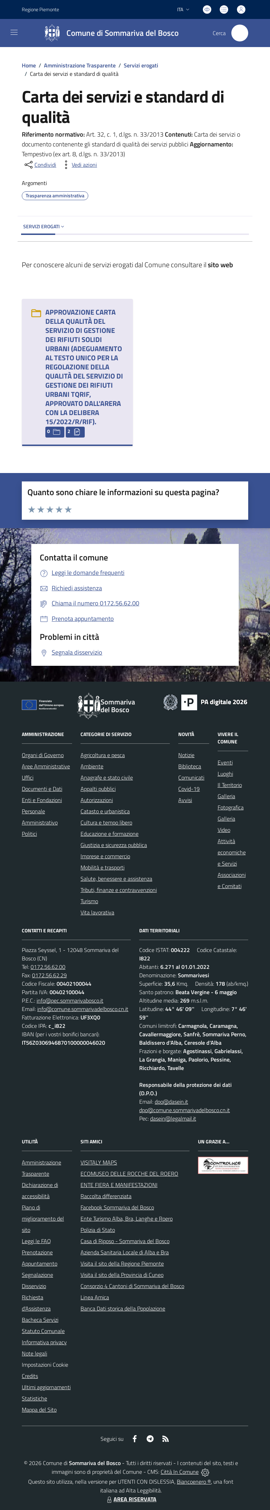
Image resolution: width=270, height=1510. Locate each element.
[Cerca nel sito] (239, 33)
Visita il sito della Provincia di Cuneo (122, 1275)
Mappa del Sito (39, 1409)
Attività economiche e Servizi (232, 852)
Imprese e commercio (105, 856)
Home (29, 65)
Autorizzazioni (97, 800)
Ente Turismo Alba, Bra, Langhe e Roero (127, 1218)
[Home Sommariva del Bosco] (108, 33)
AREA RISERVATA (130, 1499)
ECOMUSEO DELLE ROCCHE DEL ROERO (129, 1173)
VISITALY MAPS (99, 1162)
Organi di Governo (43, 755)
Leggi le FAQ (36, 1241)
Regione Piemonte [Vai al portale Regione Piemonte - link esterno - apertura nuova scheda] (40, 9)
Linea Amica (95, 1297)
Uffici (27, 777)
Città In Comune (180, 1472)
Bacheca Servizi (40, 1319)
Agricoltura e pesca (103, 755)
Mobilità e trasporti (102, 867)
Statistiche (34, 1398)
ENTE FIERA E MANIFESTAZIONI (119, 1185)
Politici (29, 833)
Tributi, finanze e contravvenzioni (119, 890)
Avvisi (185, 800)
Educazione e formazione (110, 833)
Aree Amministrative (46, 766)
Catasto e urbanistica (105, 811)
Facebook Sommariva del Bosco (117, 1207)
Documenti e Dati (42, 788)
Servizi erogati (141, 65)
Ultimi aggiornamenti (46, 1387)
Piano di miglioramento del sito (43, 1218)
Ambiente (92, 766)
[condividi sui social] (40, 164)
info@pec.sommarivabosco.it (70, 1000)
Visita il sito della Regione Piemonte (122, 1263)
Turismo (89, 901)
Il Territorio (230, 785)
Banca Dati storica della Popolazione (123, 1308)
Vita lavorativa (97, 912)
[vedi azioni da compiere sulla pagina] (78, 164)
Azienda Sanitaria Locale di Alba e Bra (125, 1252)
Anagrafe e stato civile (107, 777)
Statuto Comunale (43, 1331)
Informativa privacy (44, 1342)
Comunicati (191, 777)
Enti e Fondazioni (42, 800)
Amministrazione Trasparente (80, 65)
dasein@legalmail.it (173, 1118)
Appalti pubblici (98, 788)
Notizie (186, 755)
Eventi (225, 762)
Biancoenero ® (194, 1481)
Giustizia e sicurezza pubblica (114, 845)
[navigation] (14, 32)
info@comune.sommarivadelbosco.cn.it (82, 1009)
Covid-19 (189, 788)
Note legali (34, 1353)
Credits (30, 1376)
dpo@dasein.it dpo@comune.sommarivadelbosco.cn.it (184, 1105)
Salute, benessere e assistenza (116, 878)
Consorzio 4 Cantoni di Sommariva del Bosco (132, 1286)
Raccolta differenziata (106, 1196)
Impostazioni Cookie (45, 1364)
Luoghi (225, 773)
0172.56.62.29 (49, 975)
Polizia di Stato (98, 1230)
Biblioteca (189, 766)
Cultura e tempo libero (106, 822)
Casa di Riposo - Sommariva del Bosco (125, 1241)
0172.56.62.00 (48, 967)
